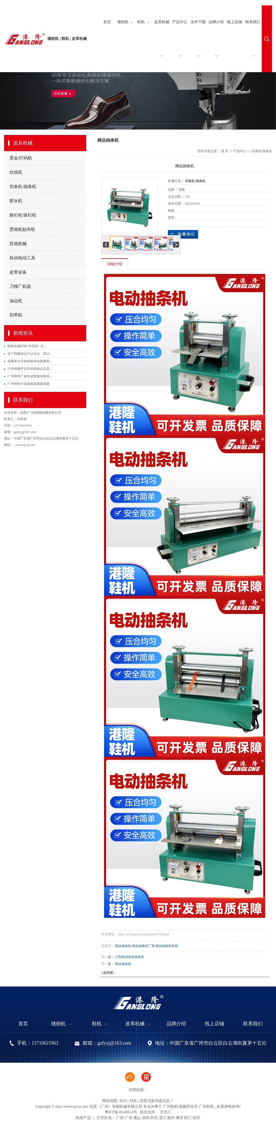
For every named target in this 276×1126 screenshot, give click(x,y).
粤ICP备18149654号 (121, 1112)
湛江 (162, 1118)
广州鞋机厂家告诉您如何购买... (30, 376)
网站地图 (109, 1101)
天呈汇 (165, 1112)
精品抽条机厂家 (143, 946)
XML (133, 1101)
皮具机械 (161, 46)
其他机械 (18, 243)
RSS (123, 1101)
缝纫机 (125, 22)
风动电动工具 (22, 258)
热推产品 (83, 1118)
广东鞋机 (206, 1106)
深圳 (145, 1118)
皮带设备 (18, 272)
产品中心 (179, 46)
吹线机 (15, 172)
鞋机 (143, 22)
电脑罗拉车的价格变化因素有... (30, 361)
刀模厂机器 (20, 286)
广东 (128, 1118)
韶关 (196, 1118)
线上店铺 (234, 22)
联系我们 (252, 46)
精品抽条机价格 (167, 946)
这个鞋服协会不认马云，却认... (30, 353)
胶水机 (15, 200)
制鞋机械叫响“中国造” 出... (27, 346)
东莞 (154, 1118)
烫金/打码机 (20, 158)
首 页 (224, 151)
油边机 (15, 300)
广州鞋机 (170, 1106)
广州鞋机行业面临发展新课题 (29, 384)
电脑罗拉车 (188, 1106)
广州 (120, 1118)
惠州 (171, 1118)
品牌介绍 (216, 46)
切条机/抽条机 (22, 186)
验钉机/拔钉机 (22, 215)
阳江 (188, 1118)
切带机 (15, 315)
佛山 (137, 1118)
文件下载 (198, 46)
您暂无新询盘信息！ (157, 1101)
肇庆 (179, 1118)
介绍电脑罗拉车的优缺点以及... (30, 369)
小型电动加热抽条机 (129, 957)
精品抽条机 (123, 946)
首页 (107, 22)
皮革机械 (138, 1023)
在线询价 (183, 234)
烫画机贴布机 (22, 229)
